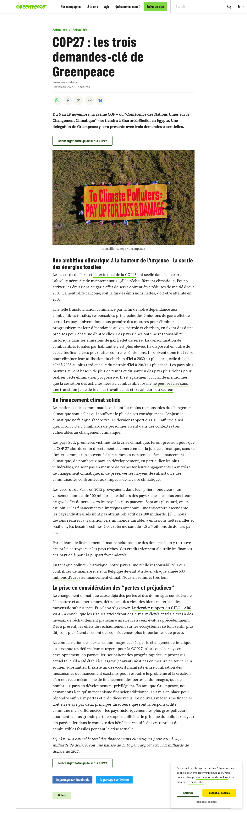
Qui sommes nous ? (127, 6)
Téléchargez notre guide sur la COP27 (82, 140)
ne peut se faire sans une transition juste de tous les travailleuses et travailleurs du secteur (120, 386)
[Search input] (195, 6)
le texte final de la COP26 (114, 274)
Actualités (59, 30)
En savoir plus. (196, 782)
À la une (92, 6)
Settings (188, 793)
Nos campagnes (71, 6)
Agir (106, 6)
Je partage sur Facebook (72, 780)
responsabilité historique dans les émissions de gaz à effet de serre (117, 337)
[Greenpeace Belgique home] (30, 6)
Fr (239, 6)
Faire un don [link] (155, 6)
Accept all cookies (219, 793)
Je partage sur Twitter (114, 780)
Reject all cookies (206, 802)
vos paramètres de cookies (212, 777)
